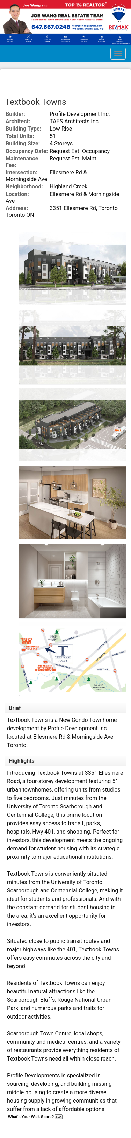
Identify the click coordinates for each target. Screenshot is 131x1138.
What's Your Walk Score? (35, 1117)
